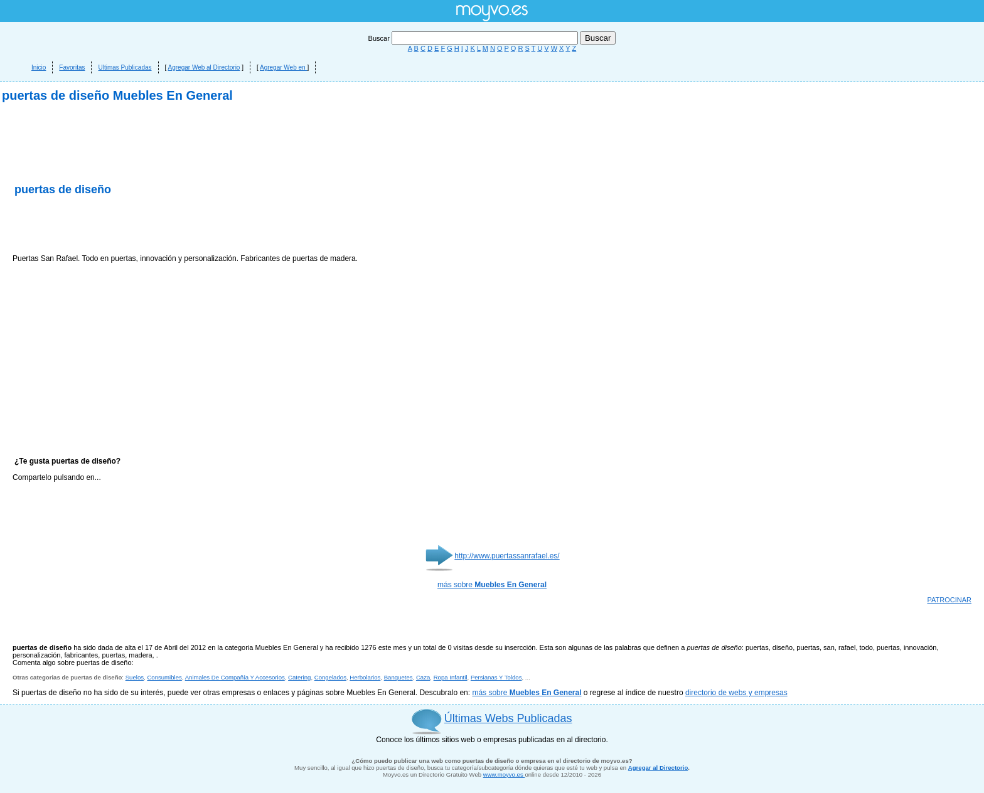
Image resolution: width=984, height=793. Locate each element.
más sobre (492, 584)
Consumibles (164, 677)
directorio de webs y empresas (736, 692)
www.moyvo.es (504, 774)
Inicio (38, 67)
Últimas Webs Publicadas (508, 718)
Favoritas (72, 67)
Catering (299, 677)
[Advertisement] (159, 226)
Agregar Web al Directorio (204, 67)
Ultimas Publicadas (124, 67)
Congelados (330, 677)
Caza (423, 677)
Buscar (474, 38)
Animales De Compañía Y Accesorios (235, 677)
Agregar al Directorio (658, 767)
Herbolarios (365, 677)
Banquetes (398, 677)
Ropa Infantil (451, 677)
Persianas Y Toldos (496, 677)
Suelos (135, 677)
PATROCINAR (950, 600)
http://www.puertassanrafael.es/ (506, 555)
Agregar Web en (283, 67)
